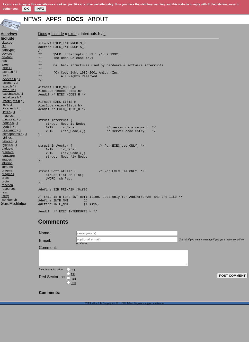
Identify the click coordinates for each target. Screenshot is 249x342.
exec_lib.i (9, 90)
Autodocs (9, 34)
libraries (7, 167)
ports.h (7, 126)
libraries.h (9, 108)
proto (5, 181)
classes (7, 42)
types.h (7, 145)
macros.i (8, 115)
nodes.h (8, 123)
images (7, 159)
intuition (7, 163)
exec (72, 34)
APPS (54, 19)
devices (7, 53)
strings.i (7, 137)
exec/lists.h (68, 118)
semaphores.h (12, 134)
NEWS (32, 19)
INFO (40, 8)
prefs (5, 178)
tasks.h (7, 141)
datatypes (8, 50)
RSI (73, 307)
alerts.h (7, 72)
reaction (7, 185)
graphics (8, 152)
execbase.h (10, 93)
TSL (73, 311)
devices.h (9, 79)
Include (57, 34)
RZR (73, 316)
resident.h (9, 130)
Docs (42, 34)
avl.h (5, 75)
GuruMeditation (14, 203)
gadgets (7, 148)
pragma (7, 170)
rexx (5, 192)
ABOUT (98, 19)
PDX (73, 320)
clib (4, 46)
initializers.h (10, 97)
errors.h (7, 83)
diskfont (7, 57)
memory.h (9, 119)
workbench (9, 199)
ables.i (7, 68)
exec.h (7, 86)
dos (4, 61)
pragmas (8, 174)
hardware (8, 156)
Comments (53, 256)
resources (9, 188)
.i (16, 72)
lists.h (6, 112)
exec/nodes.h (68, 101)
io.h (5, 104)
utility (5, 196)
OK (26, 8)
